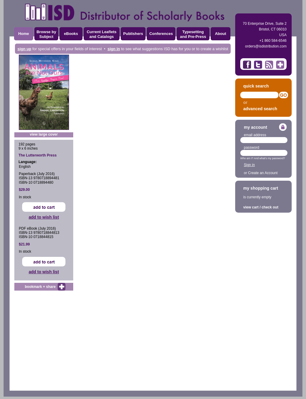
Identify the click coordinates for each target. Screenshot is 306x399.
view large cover (44, 134)
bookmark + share (40, 287)
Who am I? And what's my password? (262, 158)
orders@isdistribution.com (266, 46)
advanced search (260, 108)
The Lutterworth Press (37, 155)
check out (269, 207)
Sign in (249, 165)
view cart (250, 207)
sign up (24, 49)
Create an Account (263, 173)
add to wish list (44, 217)
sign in (114, 49)
